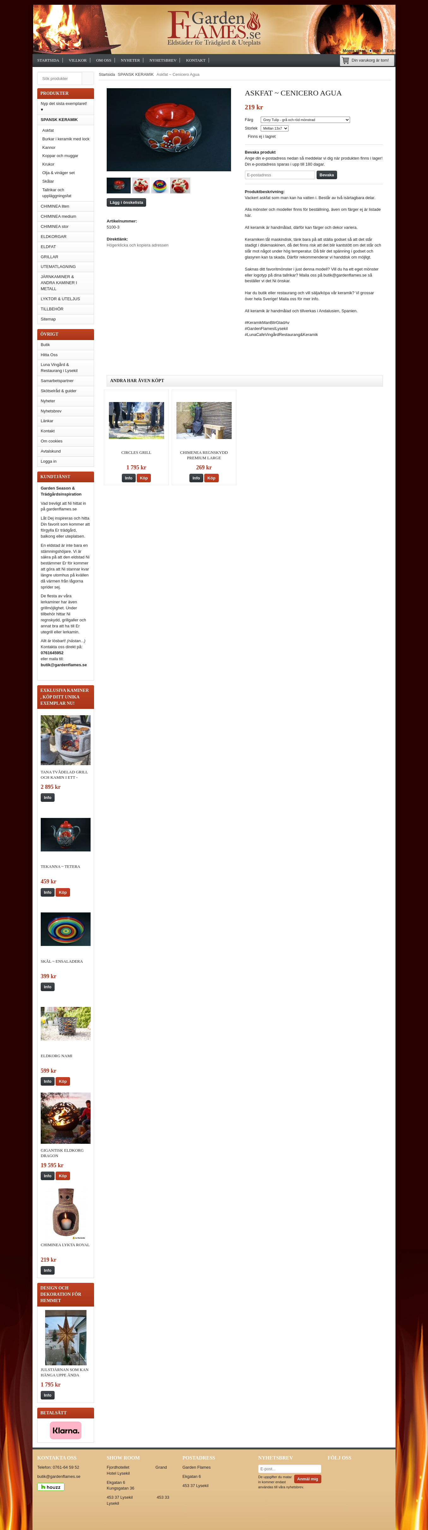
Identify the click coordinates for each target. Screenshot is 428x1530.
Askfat (48, 130)
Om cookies (51, 441)
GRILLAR (49, 256)
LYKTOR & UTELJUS (60, 298)
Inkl (377, 50)
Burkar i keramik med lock (66, 139)
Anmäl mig (307, 1479)
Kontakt (195, 60)
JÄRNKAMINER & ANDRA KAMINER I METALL (59, 282)
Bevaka (327, 175)
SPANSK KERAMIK (67, 119)
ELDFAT (48, 246)
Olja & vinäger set (58, 172)
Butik (45, 344)
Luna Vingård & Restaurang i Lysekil (59, 367)
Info (47, 797)
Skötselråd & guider (58, 390)
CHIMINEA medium (58, 216)
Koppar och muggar (60, 155)
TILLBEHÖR (67, 309)
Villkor (78, 60)
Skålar (48, 181)
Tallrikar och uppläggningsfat (56, 192)
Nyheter (130, 60)
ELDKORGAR (54, 236)
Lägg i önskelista (126, 202)
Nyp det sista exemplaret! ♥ (64, 106)
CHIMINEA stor (54, 226)
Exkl (391, 50)
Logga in (48, 461)
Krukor (48, 164)
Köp (63, 892)
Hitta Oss (49, 354)
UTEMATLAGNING (58, 266)
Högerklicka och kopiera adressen (138, 245)
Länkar (47, 420)
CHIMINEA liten (55, 206)
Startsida (48, 60)
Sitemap (48, 319)
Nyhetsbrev (162, 60)
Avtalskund (51, 451)
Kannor (49, 147)
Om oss (103, 60)
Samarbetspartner (57, 380)
